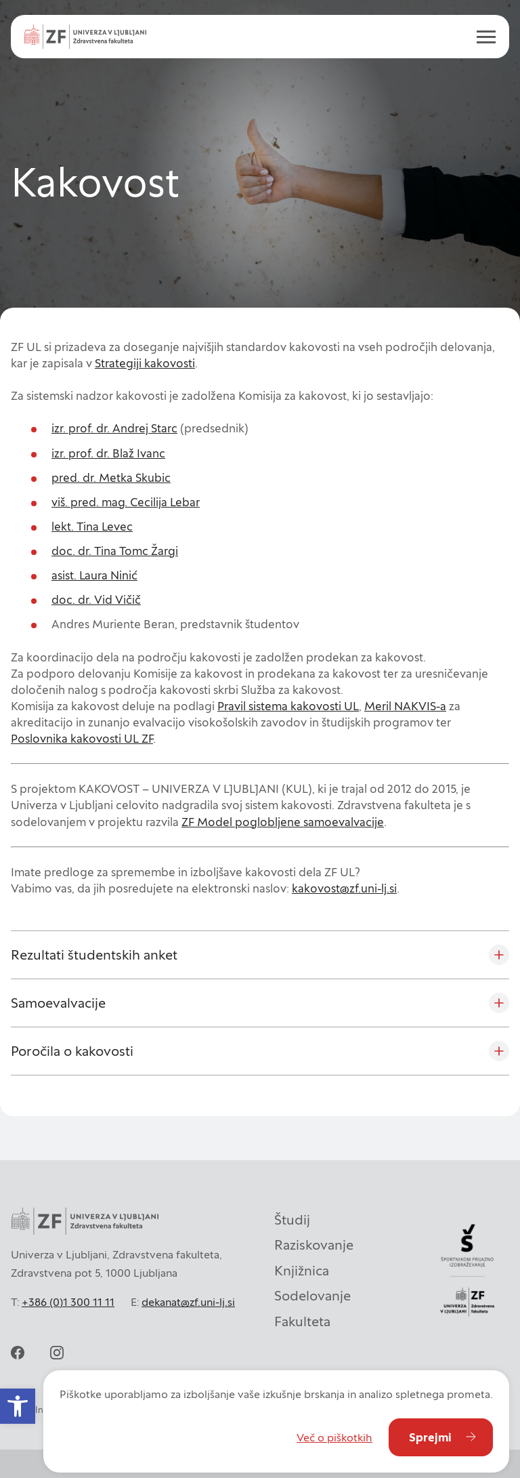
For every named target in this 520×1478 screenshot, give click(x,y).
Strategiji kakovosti (145, 363)
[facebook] (17, 1352)
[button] (17, 1406)
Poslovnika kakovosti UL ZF (82, 738)
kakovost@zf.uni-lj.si (344, 888)
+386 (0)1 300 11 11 (68, 1302)
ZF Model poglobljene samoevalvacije (282, 822)
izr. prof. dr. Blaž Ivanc (108, 453)
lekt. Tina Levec (92, 526)
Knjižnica (301, 1270)
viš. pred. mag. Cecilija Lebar (125, 502)
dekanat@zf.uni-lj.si (188, 1302)
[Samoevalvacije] (260, 1003)
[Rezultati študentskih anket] (260, 955)
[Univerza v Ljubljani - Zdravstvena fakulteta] (85, 36)
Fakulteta (302, 1321)
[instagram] (57, 1352)
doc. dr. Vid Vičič (96, 599)
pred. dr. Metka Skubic (111, 477)
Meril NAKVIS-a (405, 706)
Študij (292, 1220)
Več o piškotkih (334, 1437)
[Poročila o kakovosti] (260, 1051)
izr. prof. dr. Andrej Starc (114, 428)
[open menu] (481, 37)
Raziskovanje (313, 1245)
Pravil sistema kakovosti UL (288, 706)
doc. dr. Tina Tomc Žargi (114, 550)
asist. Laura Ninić (94, 575)
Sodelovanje (312, 1296)
